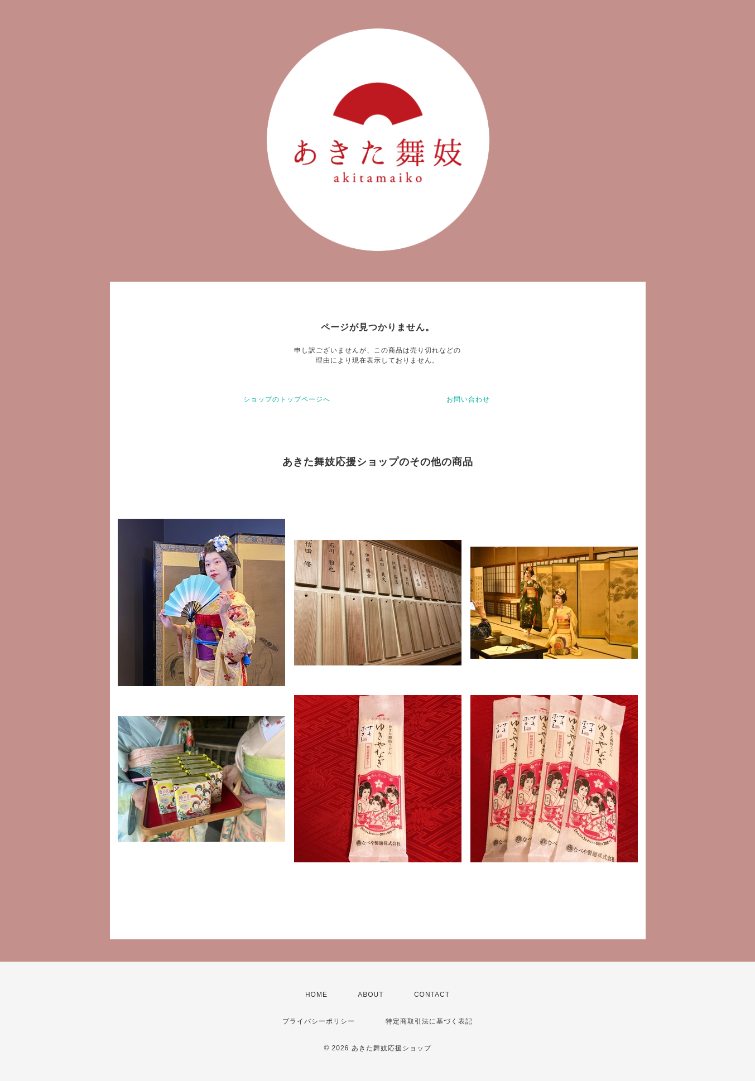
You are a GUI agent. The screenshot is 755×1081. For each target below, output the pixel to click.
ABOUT (370, 994)
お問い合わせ (468, 399)
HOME (316, 994)
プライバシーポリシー (318, 1021)
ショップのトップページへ (286, 399)
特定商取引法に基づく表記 (429, 1021)
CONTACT (432, 994)
